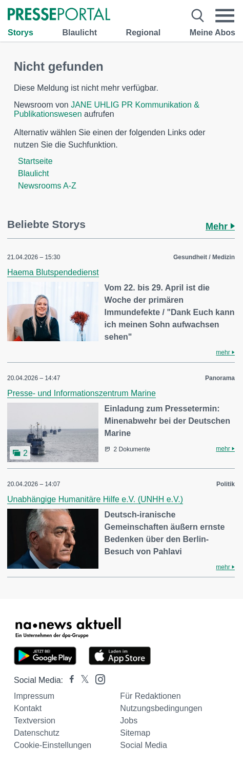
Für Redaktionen (150, 696)
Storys (20, 32)
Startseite (35, 161)
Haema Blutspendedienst (53, 272)
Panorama (220, 378)
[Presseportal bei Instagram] (97, 678)
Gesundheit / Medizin (204, 257)
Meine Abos (212, 32)
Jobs (128, 720)
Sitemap (135, 733)
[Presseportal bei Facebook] (68, 680)
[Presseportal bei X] (81, 680)
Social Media (143, 745)
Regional (143, 32)
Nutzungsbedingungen (161, 708)
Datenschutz (36, 733)
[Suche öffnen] (198, 15)
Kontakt (28, 708)
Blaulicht (79, 32)
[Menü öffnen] (225, 15)
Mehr (220, 226)
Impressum (34, 696)
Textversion (34, 720)
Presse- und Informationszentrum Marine (81, 393)
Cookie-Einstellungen (52, 745)
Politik (225, 484)
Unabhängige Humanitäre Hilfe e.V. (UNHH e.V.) (95, 499)
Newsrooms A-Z (47, 185)
